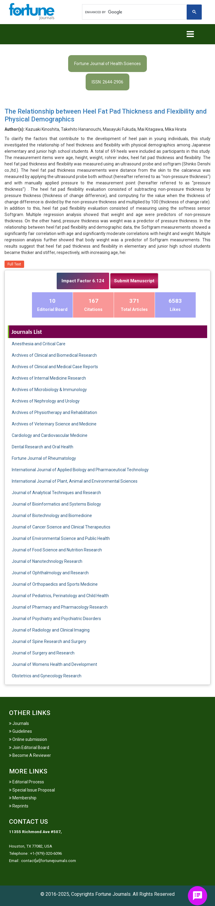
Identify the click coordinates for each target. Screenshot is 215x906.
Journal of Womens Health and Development (54, 664)
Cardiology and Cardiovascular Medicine (49, 435)
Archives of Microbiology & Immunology (49, 389)
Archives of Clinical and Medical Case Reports (55, 366)
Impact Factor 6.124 (83, 281)
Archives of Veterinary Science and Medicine (54, 424)
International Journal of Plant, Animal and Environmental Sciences (75, 481)
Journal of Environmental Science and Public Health (61, 538)
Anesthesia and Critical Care (38, 343)
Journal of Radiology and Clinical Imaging (51, 630)
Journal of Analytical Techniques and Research (56, 492)
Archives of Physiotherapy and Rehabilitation (54, 412)
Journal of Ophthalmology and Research (50, 572)
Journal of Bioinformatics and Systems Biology (56, 504)
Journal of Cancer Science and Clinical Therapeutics (61, 527)
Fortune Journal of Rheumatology (44, 458)
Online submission (28, 739)
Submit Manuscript (134, 281)
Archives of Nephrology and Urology (46, 401)
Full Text (14, 264)
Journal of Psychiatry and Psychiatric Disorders (56, 618)
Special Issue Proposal (32, 790)
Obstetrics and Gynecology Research (46, 675)
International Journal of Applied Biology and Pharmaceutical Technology (80, 469)
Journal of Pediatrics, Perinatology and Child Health (60, 595)
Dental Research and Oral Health (42, 446)
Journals (19, 723)
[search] (135, 12)
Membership (22, 797)
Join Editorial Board (29, 747)
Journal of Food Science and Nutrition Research (57, 549)
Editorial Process (26, 781)
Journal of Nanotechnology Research (47, 561)
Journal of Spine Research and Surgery (49, 641)
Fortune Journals (113, 894)
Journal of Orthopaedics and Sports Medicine (55, 584)
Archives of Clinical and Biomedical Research (54, 355)
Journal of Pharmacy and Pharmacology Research (60, 607)
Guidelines (20, 731)
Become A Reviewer (30, 755)
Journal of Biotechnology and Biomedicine (52, 515)
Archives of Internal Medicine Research (49, 378)
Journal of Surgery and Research (43, 653)
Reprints (18, 806)
